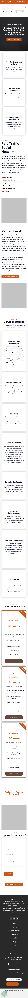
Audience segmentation (9, 180)
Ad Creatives (14, 580)
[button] (14, 177)
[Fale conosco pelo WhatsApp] (4, 994)
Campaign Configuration (14, 482)
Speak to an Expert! (14, 39)
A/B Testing (6, 191)
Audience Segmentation (14, 540)
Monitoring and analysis (9, 188)
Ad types (5, 183)
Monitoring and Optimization (14, 342)
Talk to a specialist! (14, 661)
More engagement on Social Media (14, 118)
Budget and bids (7, 185)
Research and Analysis (14, 382)
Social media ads (7, 177)
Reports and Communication (14, 512)
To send (8, 873)
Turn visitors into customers (14, 90)
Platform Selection (14, 443)
